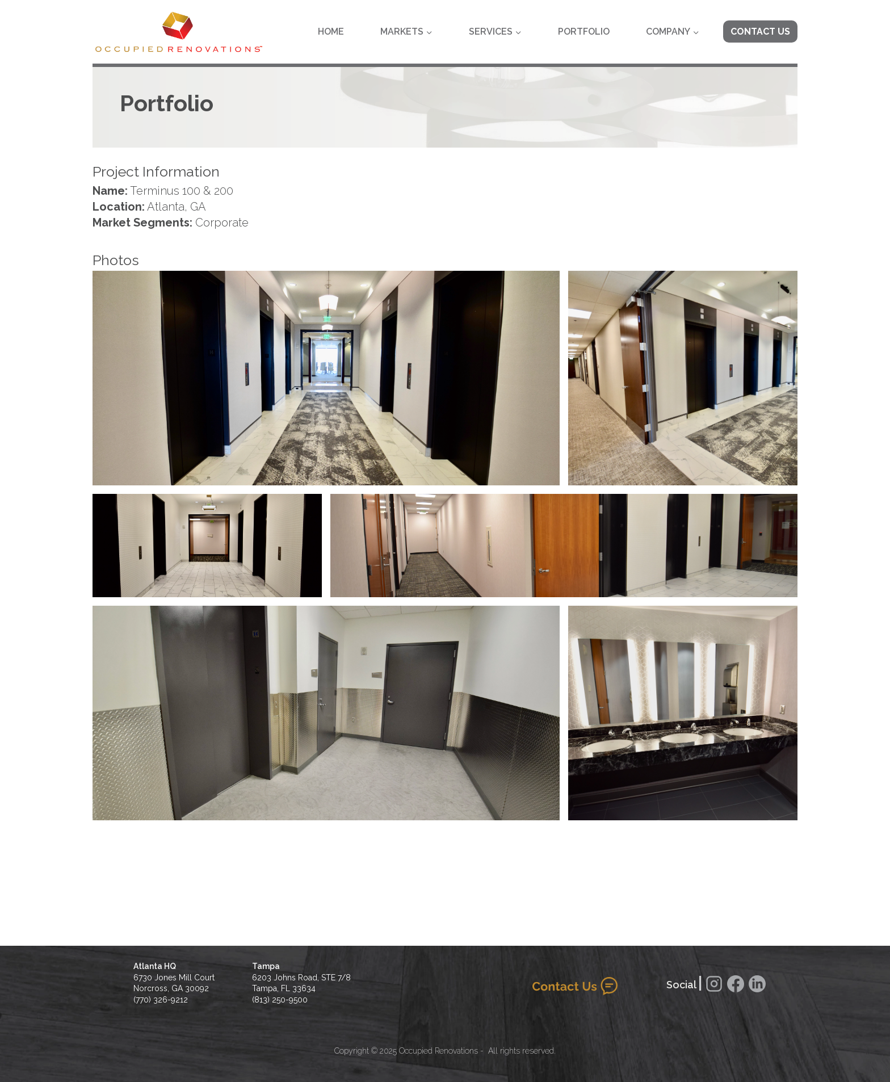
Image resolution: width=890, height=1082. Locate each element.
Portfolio (584, 31)
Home (331, 31)
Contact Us (760, 31)
